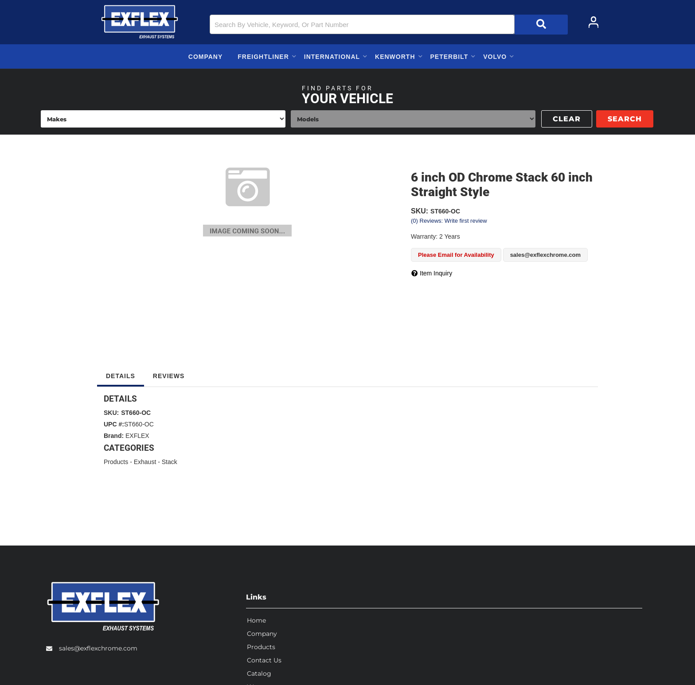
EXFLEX (137, 435)
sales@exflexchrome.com (98, 646)
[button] (389, 25)
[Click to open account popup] (593, 22)
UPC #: (114, 424)
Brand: (114, 435)
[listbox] (163, 119)
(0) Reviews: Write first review (449, 220)
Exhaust (145, 461)
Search (625, 119)
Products (116, 461)
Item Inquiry (436, 273)
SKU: (419, 211)
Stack (169, 461)
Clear (567, 119)
